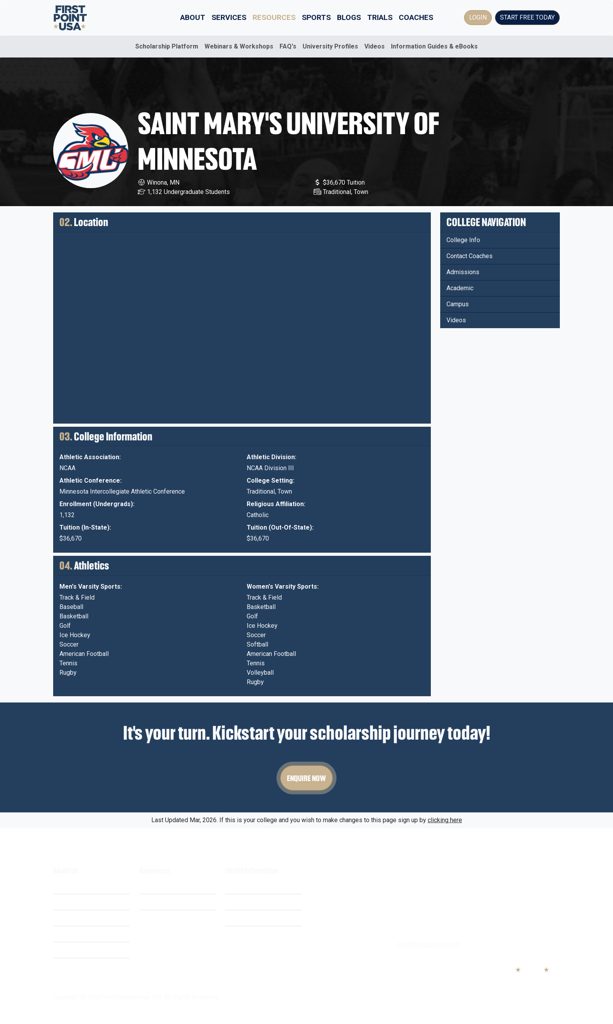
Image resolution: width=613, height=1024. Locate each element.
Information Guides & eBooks (434, 46)
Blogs (349, 17)
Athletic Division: (271, 457)
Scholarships (157, 885)
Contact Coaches (469, 256)
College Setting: (270, 480)
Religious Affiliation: (276, 504)
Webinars (152, 901)
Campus (457, 304)
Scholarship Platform (166, 46)
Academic (459, 288)
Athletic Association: (90, 457)
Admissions (462, 272)
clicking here (445, 820)
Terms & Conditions (252, 885)
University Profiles (330, 46)
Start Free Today (527, 17)
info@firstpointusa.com (429, 944)
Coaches (416, 17)
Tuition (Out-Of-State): (280, 527)
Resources (274, 17)
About (192, 17)
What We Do (70, 885)
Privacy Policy (244, 901)
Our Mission (69, 918)
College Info (463, 240)
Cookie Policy (244, 918)
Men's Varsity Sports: (90, 586)
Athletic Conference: (90, 480)
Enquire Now (306, 777)
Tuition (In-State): (85, 527)
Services (229, 17)
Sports (316, 17)
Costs (61, 901)
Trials (380, 17)
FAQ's (288, 46)
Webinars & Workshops (238, 46)
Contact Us (240, 934)
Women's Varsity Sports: (283, 586)
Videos (374, 46)
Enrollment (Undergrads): (96, 504)
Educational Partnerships (87, 966)
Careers (64, 934)
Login (478, 17)
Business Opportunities (85, 950)
